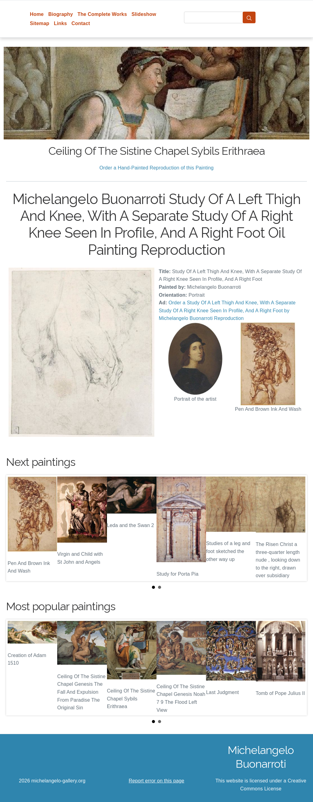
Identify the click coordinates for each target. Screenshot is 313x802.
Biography (60, 14)
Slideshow (143, 14)
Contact (81, 23)
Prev (15, 528)
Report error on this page (156, 780)
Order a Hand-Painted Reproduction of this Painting (156, 167)
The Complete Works (102, 14)
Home (37, 14)
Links (60, 23)
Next (297, 528)
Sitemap (39, 23)
